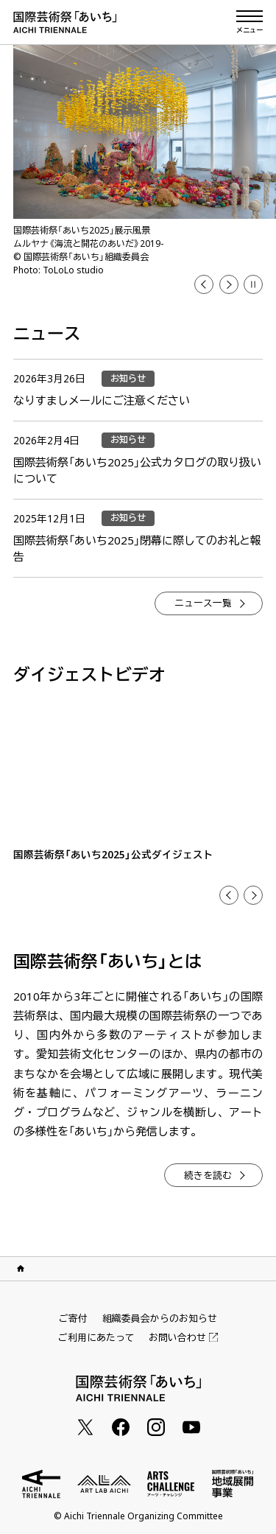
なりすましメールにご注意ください (101, 400)
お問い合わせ (183, 1338)
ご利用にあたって (96, 1337)
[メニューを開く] (249, 22)
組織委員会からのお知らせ (159, 1318)
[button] (253, 284)
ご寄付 (73, 1318)
